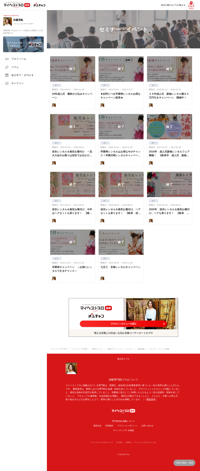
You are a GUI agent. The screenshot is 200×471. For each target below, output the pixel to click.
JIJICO (128, 442)
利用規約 (109, 425)
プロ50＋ (119, 442)
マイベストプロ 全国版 (123, 430)
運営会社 (97, 425)
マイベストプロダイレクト (102, 442)
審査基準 (151, 399)
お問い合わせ (147, 425)
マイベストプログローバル (145, 442)
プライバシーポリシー (127, 425)
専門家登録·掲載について (123, 421)
